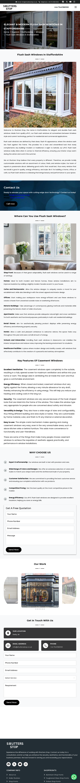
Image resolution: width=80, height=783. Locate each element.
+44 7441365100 (61, 7)
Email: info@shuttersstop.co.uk (26, 2)
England (15, 32)
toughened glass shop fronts (57, 778)
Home (6, 32)
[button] (35, 609)
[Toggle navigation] (75, 7)
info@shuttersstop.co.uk (19, 195)
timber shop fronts (53, 781)
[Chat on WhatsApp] (74, 777)
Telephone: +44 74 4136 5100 (49, 2)
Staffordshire (27, 32)
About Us (12, 775)
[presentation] (5, 589)
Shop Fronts (13, 781)
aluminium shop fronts (54, 775)
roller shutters (14, 778)
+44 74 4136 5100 (17, 198)
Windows (40, 32)
